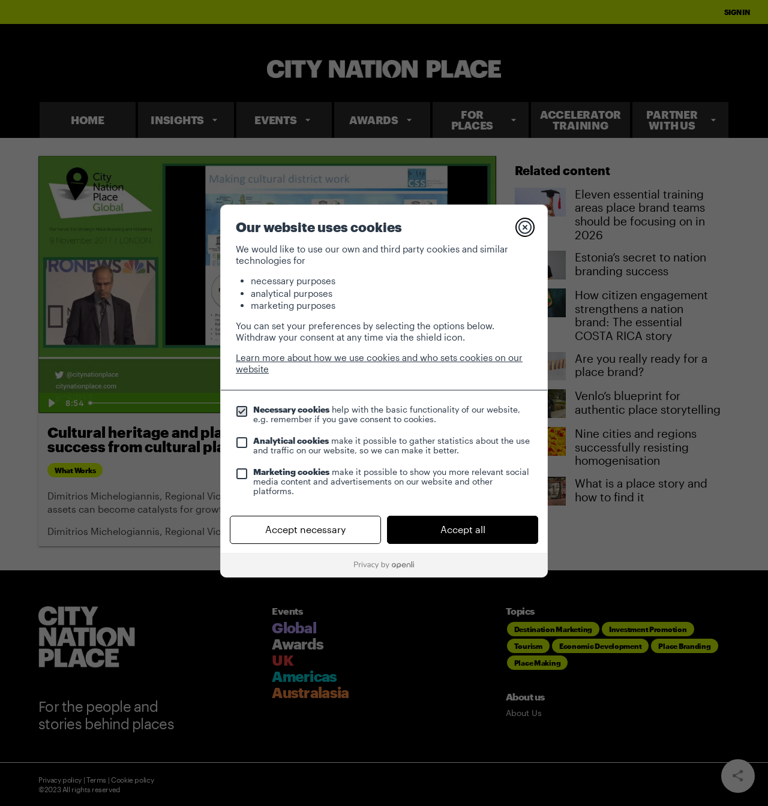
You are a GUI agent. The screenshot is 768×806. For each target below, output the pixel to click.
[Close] (525, 227)
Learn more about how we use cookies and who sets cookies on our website (379, 363)
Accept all (462, 529)
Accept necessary (305, 529)
